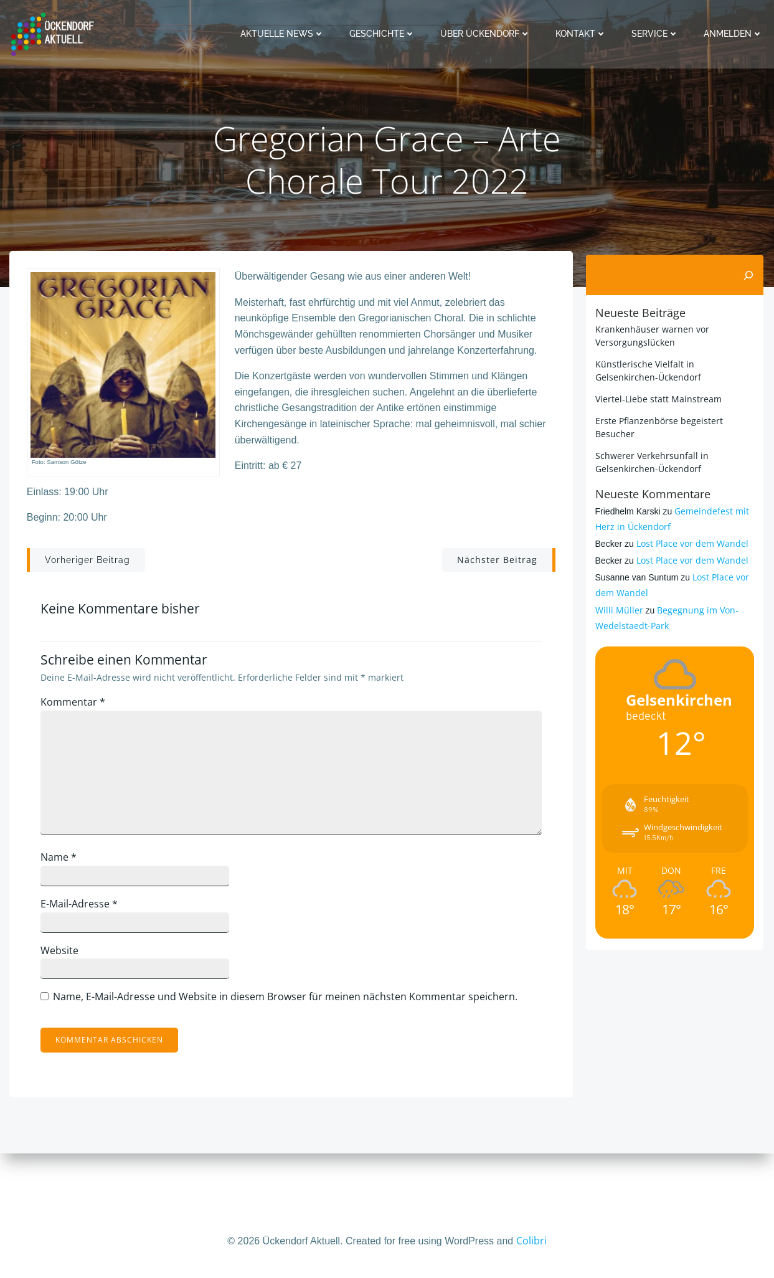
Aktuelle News (284, 34)
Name (64, 905)
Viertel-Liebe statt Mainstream (656, 441)
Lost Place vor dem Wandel (691, 585)
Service (657, 34)
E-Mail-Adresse (84, 952)
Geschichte (384, 34)
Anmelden (735, 34)
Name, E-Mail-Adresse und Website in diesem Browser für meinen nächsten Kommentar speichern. (291, 1044)
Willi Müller (617, 652)
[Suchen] (751, 317)
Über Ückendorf (487, 34)
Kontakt (582, 34)
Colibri (531, 1240)
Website (65, 998)
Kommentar (78, 750)
